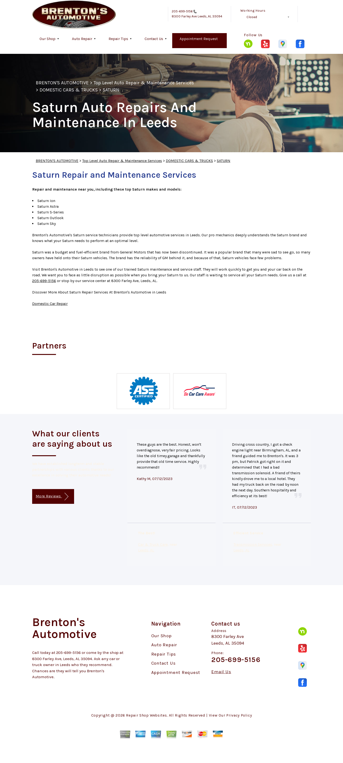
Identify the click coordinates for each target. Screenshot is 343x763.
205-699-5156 (182, 11)
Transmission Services (252, 544)
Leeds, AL (146, 550)
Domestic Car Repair (50, 303)
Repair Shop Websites (146, 715)
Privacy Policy (239, 715)
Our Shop (47, 38)
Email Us (221, 672)
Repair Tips (118, 38)
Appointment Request (199, 38)
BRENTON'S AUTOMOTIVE (62, 83)
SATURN (111, 90)
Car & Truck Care (153, 544)
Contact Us (154, 38)
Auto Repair (82, 38)
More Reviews (52, 496)
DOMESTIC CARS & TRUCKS (69, 90)
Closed (252, 17)
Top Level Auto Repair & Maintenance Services (144, 83)
